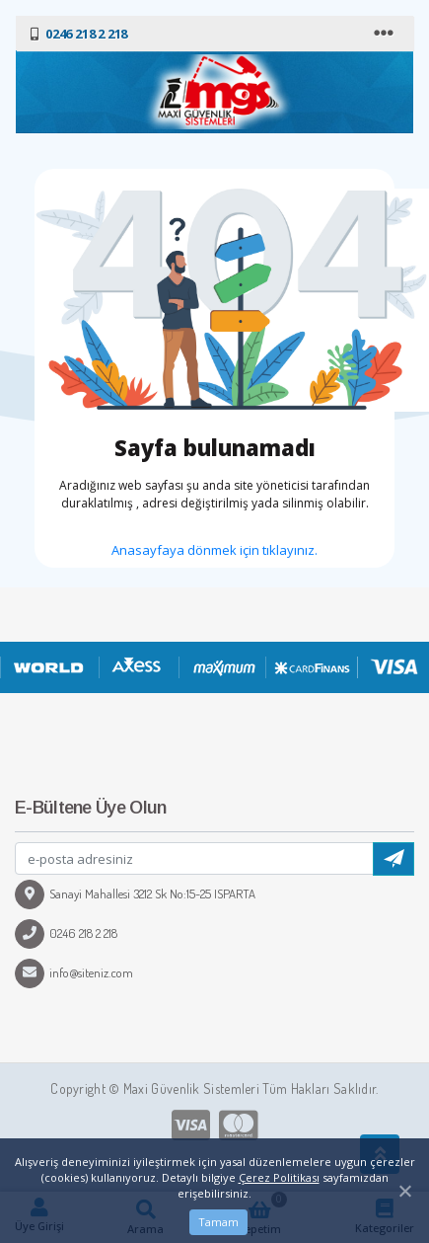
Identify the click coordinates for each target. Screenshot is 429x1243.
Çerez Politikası (279, 1177)
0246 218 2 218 (66, 933)
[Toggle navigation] (385, 33)
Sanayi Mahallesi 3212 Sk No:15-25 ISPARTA (135, 893)
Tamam (218, 1221)
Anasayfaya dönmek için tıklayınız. (214, 550)
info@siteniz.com (74, 972)
